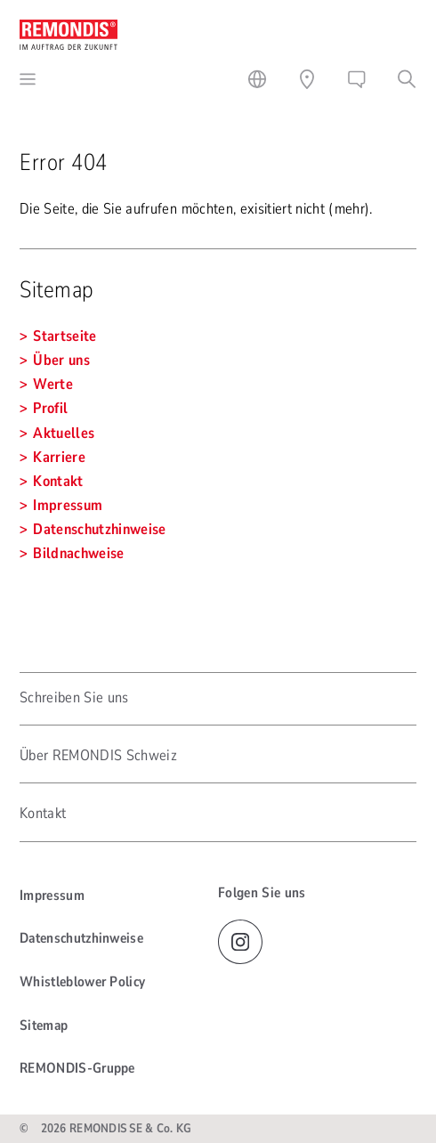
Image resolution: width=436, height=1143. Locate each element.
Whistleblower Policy (82, 982)
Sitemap (44, 1025)
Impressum (52, 895)
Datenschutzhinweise (81, 938)
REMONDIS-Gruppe (77, 1068)
